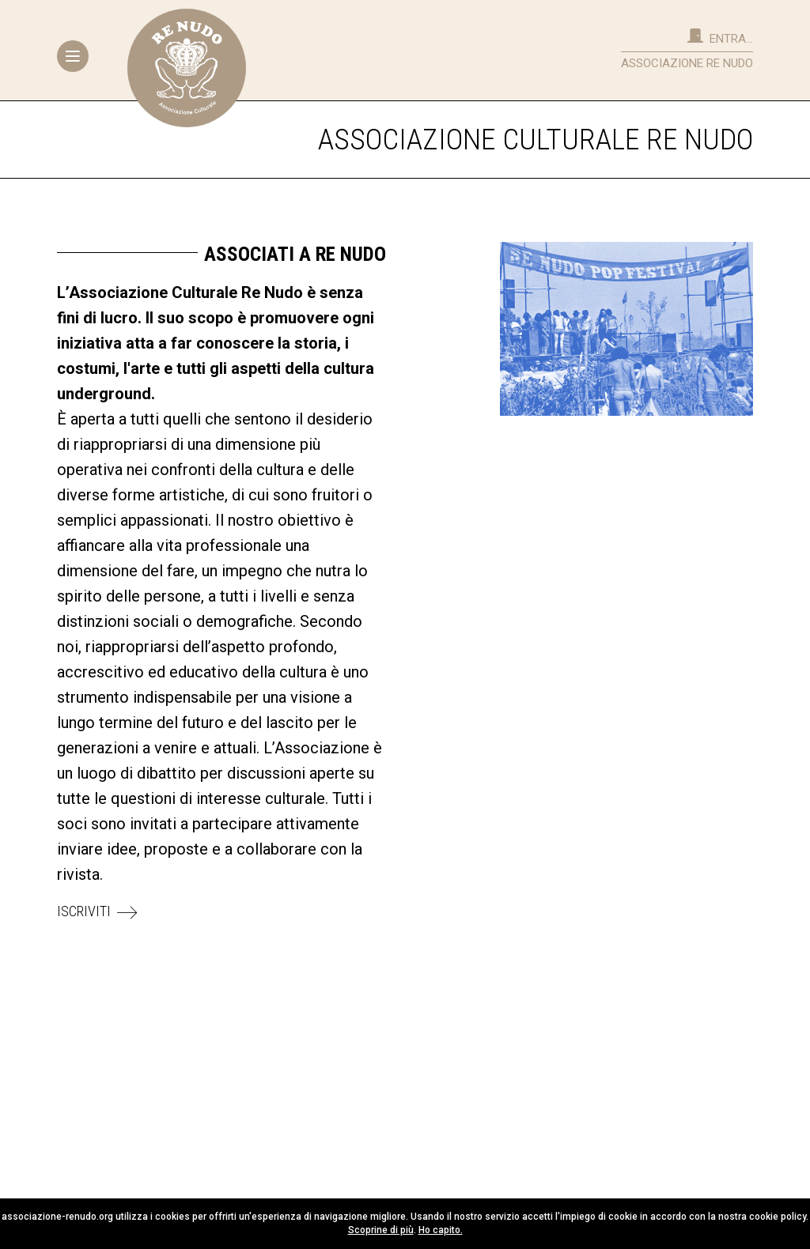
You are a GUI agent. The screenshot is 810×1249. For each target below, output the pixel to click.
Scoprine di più (381, 1230)
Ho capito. (440, 1230)
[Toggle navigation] (73, 56)
